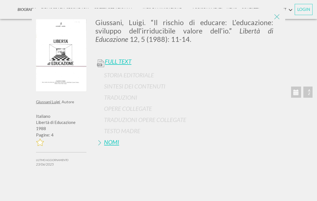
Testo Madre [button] (122, 131)
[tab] (188, 75)
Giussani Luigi (48, 101)
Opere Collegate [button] (128, 108)
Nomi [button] (111, 142)
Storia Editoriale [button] (129, 75)
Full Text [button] (118, 61)
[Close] (276, 16)
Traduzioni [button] (120, 97)
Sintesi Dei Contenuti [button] (134, 86)
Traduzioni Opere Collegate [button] (145, 119)
